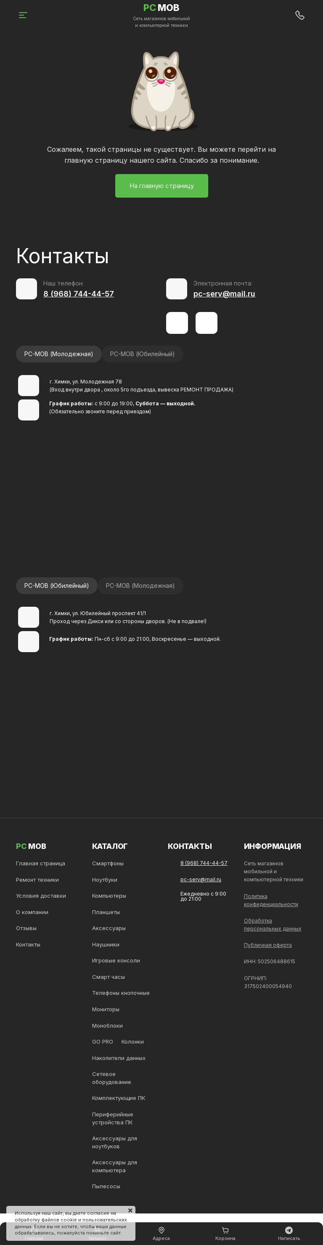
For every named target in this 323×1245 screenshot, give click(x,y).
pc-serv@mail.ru (224, 293)
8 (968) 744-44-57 (78, 293)
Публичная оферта (268, 945)
